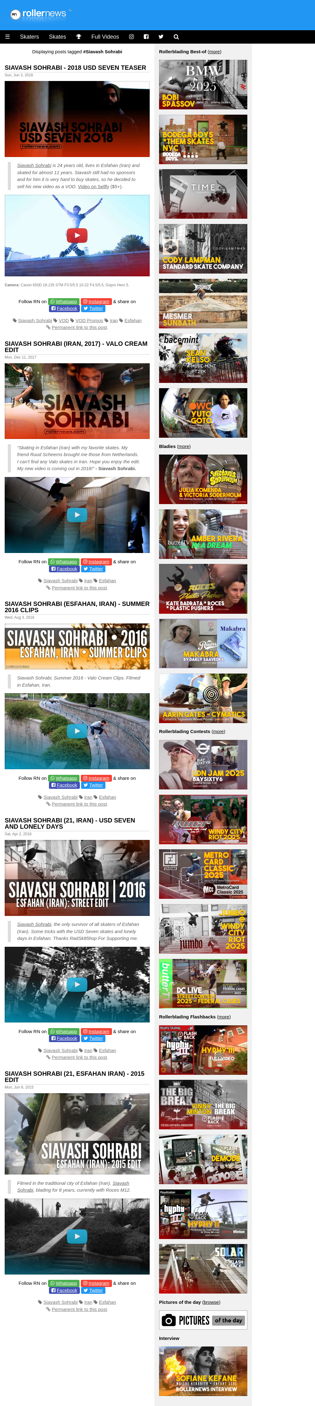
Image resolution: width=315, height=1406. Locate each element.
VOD (64, 320)
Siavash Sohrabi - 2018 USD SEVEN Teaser (75, 67)
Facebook (67, 308)
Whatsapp (66, 301)
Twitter (96, 308)
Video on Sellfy (93, 186)
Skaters (29, 37)
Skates (57, 37)
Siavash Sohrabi (34, 165)
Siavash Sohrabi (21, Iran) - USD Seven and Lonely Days (70, 823)
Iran (114, 320)
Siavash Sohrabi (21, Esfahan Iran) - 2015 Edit (74, 1076)
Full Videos (105, 37)
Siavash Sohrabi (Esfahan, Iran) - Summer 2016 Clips (77, 606)
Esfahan (133, 320)
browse (211, 1302)
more (214, 51)
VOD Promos (89, 320)
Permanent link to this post (79, 327)
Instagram (99, 301)
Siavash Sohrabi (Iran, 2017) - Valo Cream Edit (76, 346)
